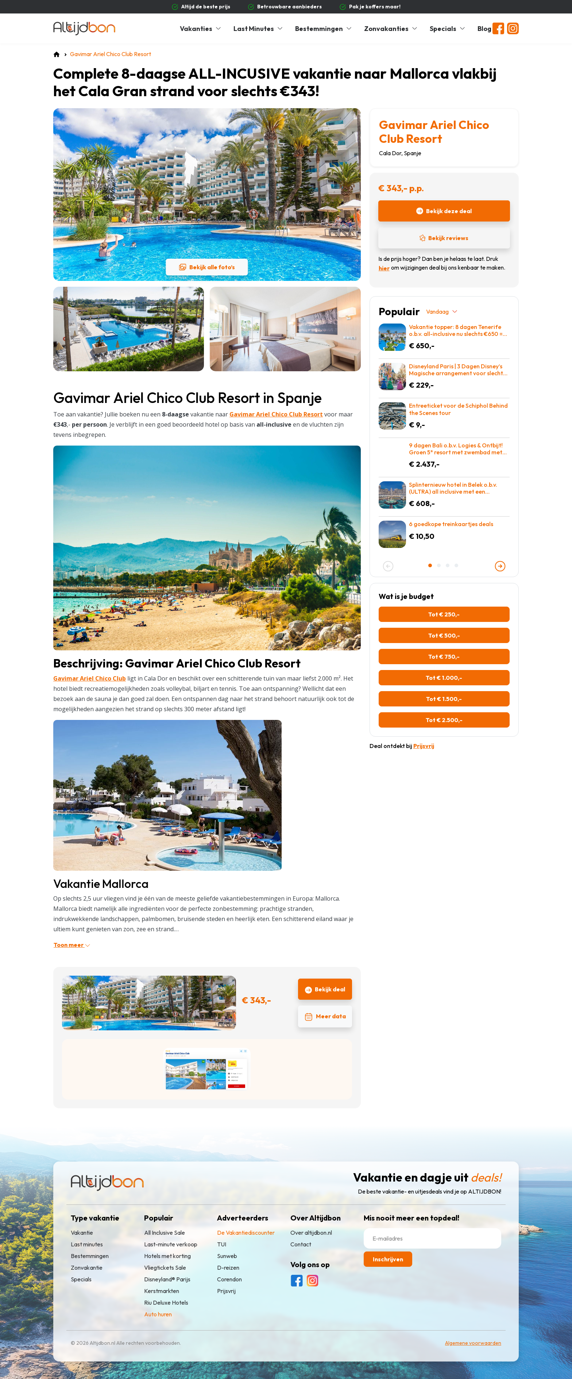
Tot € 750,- (444, 656)
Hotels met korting (167, 1255)
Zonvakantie (87, 1267)
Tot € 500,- (444, 635)
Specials (448, 28)
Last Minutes (258, 28)
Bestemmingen (323, 28)
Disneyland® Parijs (167, 1279)
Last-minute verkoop (170, 1244)
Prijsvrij (226, 1290)
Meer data (325, 1016)
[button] (430, 565)
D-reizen (228, 1267)
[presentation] (388, 566)
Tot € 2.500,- (444, 720)
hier (384, 268)
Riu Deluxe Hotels (166, 1302)
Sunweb (227, 1255)
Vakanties (201, 28)
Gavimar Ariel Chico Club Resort (434, 131)
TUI (221, 1244)
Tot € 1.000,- (444, 677)
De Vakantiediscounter (246, 1232)
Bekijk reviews (444, 238)
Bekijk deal (325, 990)
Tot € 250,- (444, 614)
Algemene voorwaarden (473, 1343)
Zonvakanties (391, 28)
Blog (484, 28)
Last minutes (87, 1244)
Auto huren (158, 1314)
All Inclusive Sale (164, 1232)
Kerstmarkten (161, 1290)
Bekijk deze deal (444, 211)
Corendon (229, 1279)
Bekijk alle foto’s (207, 267)
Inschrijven (388, 1259)
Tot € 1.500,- (444, 698)
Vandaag (442, 311)
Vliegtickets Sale (165, 1267)
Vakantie (82, 1232)
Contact (300, 1244)
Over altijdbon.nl (311, 1232)
